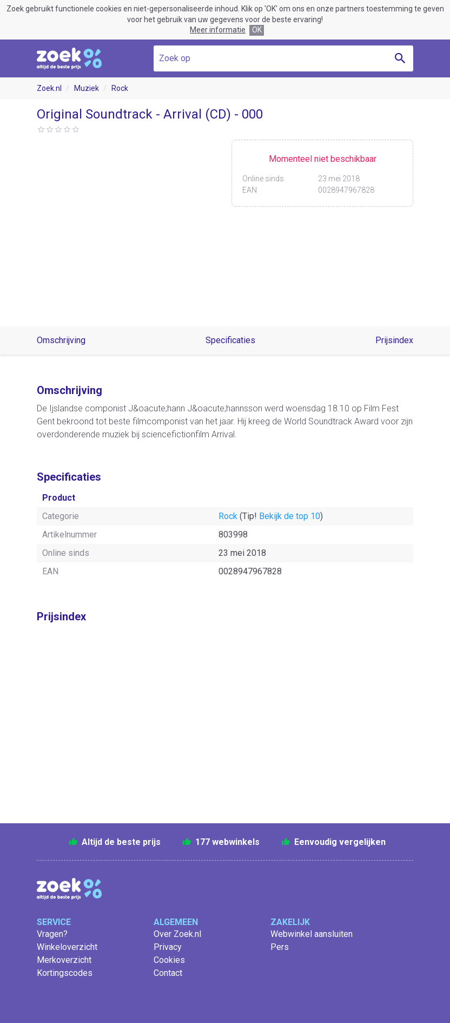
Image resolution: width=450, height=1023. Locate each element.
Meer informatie (218, 29)
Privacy (168, 947)
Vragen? (52, 934)
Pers (279, 947)
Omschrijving (61, 340)
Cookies (169, 960)
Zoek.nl (49, 88)
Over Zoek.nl (177, 934)
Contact (168, 973)
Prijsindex (394, 340)
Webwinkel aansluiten (311, 934)
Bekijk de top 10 (289, 516)
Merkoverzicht (64, 960)
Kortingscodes (64, 973)
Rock (119, 88)
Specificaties (230, 340)
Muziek (86, 88)
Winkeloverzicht (67, 947)
